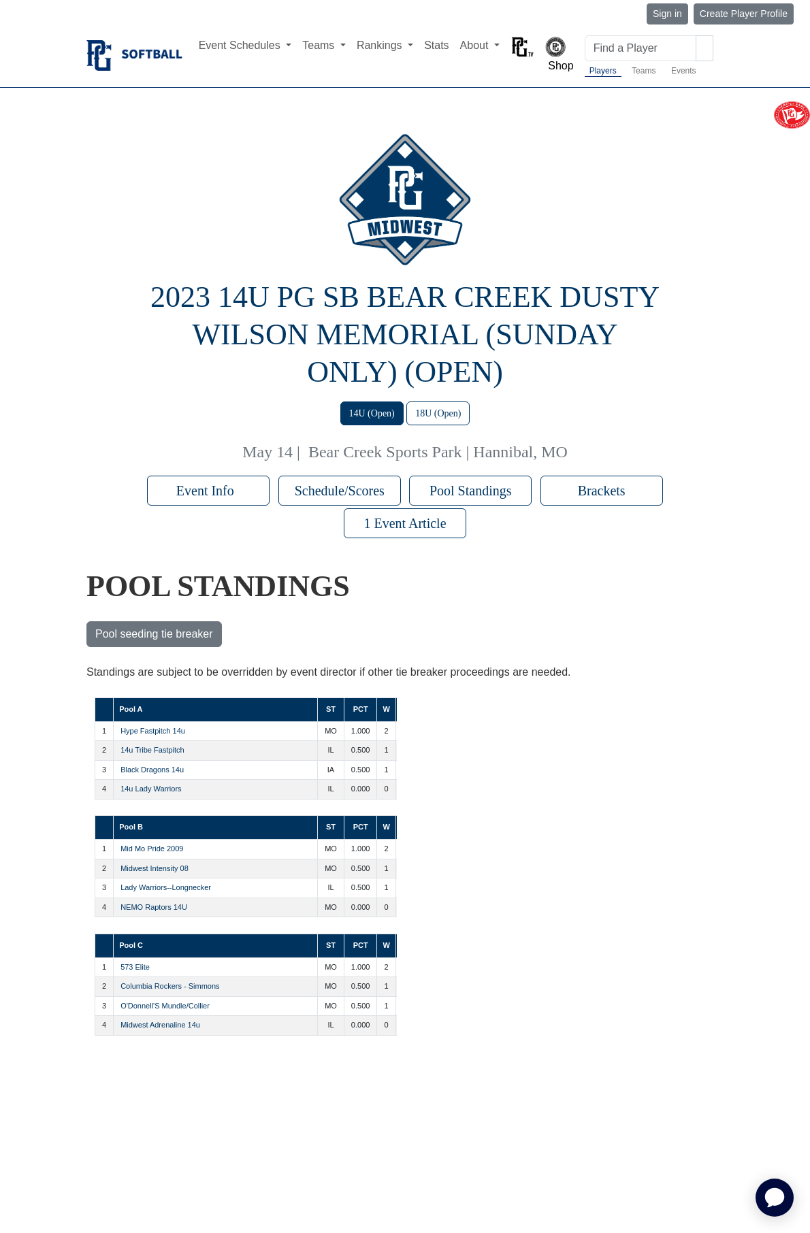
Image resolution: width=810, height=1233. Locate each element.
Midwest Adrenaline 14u (160, 1025)
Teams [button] (320, 45)
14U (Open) (372, 413)
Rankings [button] (381, 45)
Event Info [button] (208, 490)
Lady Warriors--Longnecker (165, 887)
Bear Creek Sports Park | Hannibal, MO (438, 452)
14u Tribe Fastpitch (152, 750)
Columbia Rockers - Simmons (169, 986)
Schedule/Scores (340, 490)
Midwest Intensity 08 (154, 868)
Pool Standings (471, 490)
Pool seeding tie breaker (154, 634)
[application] (774, 1197)
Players (603, 71)
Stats (436, 45)
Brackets (602, 490)
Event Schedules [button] (241, 45)
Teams (643, 71)
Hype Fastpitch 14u (152, 731)
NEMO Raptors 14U (153, 907)
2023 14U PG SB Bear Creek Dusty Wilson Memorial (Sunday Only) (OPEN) (405, 334)
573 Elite (135, 967)
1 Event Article (404, 523)
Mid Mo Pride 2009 (151, 848)
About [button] (475, 45)
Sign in (667, 13)
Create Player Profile (744, 13)
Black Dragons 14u (152, 770)
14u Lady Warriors (150, 789)
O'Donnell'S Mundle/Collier (165, 1006)
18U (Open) (438, 413)
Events (683, 71)
